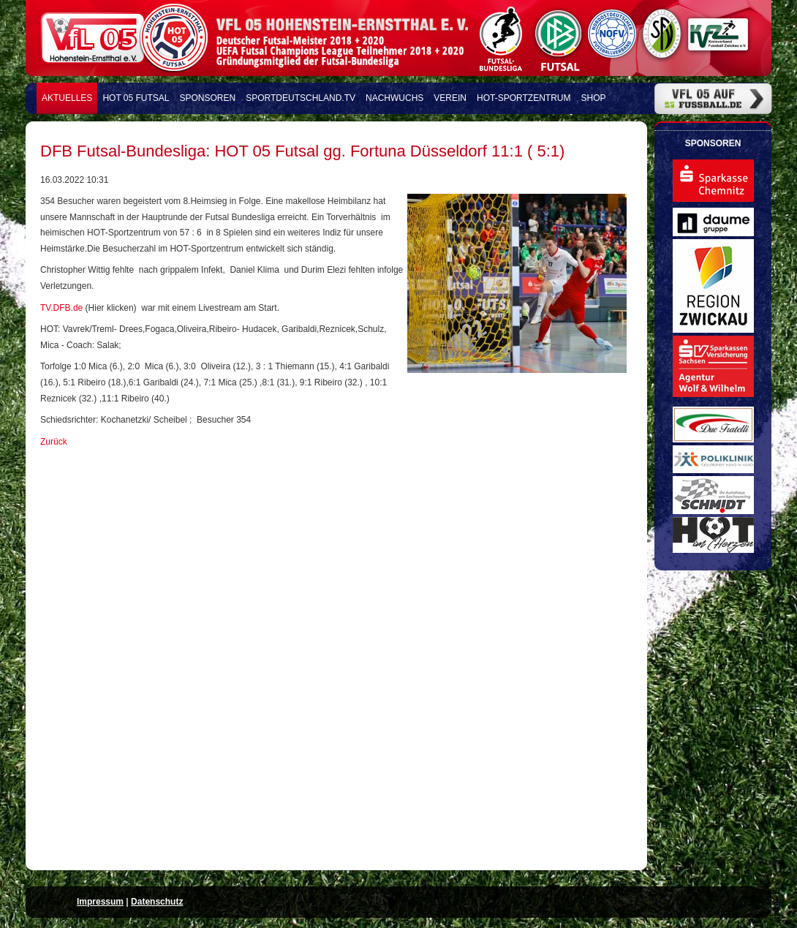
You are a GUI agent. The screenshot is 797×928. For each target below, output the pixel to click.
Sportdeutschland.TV (300, 98)
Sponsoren (208, 98)
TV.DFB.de (61, 308)
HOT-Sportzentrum (523, 98)
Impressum (100, 902)
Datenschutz (157, 902)
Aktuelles (67, 98)
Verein (450, 98)
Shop (593, 98)
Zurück (53, 442)
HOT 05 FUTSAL (135, 98)
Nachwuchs (394, 98)
